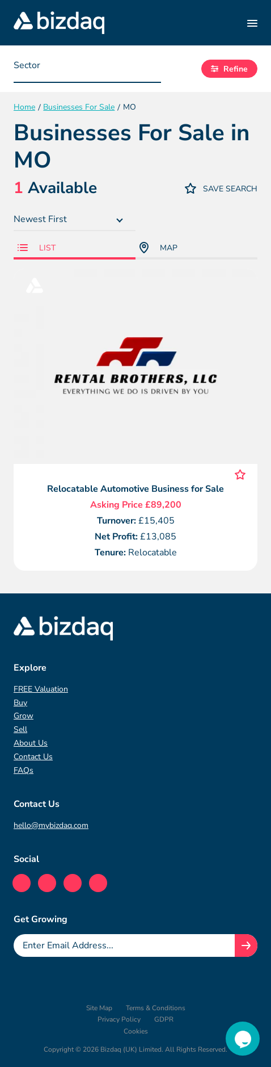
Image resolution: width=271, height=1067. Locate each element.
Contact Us (33, 756)
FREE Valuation (41, 689)
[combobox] (87, 69)
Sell (20, 729)
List (37, 247)
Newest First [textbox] (40, 219)
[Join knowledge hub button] (246, 945)
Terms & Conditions (155, 1007)
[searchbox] (70, 68)
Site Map (99, 1007)
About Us (31, 743)
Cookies (136, 1031)
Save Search (221, 188)
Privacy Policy (119, 1019)
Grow (23, 715)
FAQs (23, 770)
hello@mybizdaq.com (51, 825)
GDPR (163, 1019)
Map (158, 247)
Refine (229, 69)
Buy (20, 702)
